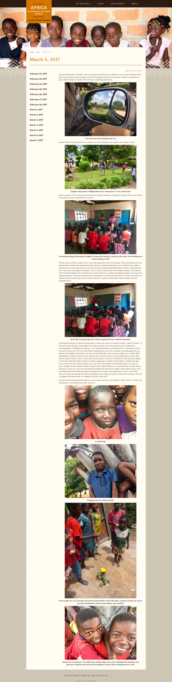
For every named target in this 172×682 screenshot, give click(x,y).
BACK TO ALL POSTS (133, 71)
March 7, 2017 (36, 140)
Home (32, 52)
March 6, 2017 (36, 135)
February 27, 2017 (38, 99)
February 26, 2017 (38, 94)
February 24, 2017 (38, 84)
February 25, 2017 (38, 89)
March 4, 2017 (36, 125)
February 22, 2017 (38, 74)
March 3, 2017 (36, 120)
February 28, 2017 (38, 104)
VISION (100, 4)
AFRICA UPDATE (117, 4)
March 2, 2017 (36, 115)
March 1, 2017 (36, 110)
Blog (38, 52)
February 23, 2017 (38, 79)
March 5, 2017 (36, 130)
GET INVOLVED (83, 4)
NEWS (135, 4)
